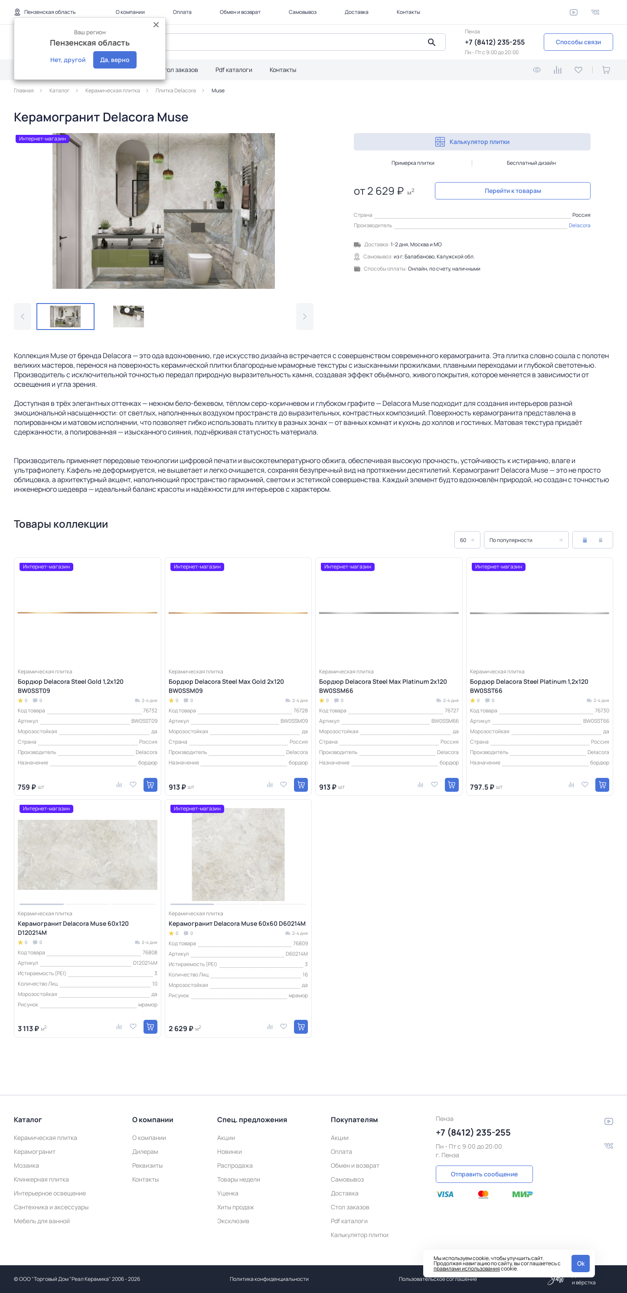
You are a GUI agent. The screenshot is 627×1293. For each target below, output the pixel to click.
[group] (164, 211)
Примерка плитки (413, 163)
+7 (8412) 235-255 (495, 42)
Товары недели (238, 1179)
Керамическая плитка (45, 1137)
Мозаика (26, 1165)
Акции (226, 1137)
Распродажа (235, 1165)
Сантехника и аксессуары (51, 1207)
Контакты (408, 12)
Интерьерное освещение (50, 1193)
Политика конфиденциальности (269, 1279)
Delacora (580, 225)
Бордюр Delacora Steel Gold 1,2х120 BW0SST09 (71, 686)
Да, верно (115, 60)
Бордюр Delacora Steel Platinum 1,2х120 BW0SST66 (529, 686)
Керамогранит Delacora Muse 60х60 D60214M (237, 923)
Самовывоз (303, 12)
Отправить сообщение (484, 1174)
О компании (130, 12)
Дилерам (145, 1151)
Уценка (227, 1193)
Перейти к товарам (513, 190)
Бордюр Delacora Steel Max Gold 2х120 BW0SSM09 (226, 686)
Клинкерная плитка (41, 1179)
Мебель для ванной (42, 1221)
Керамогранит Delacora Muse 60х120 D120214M (73, 928)
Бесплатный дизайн (531, 163)
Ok (581, 1263)
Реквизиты (147, 1165)
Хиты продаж (235, 1207)
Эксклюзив (233, 1221)
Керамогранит (35, 1151)
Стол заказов (179, 69)
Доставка (357, 12)
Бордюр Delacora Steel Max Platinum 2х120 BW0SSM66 (383, 686)
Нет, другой (67, 60)
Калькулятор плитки (472, 142)
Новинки (229, 1151)
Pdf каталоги (234, 69)
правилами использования (467, 1268)
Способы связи (578, 42)
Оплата (182, 12)
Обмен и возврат (240, 12)
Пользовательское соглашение (438, 1279)
